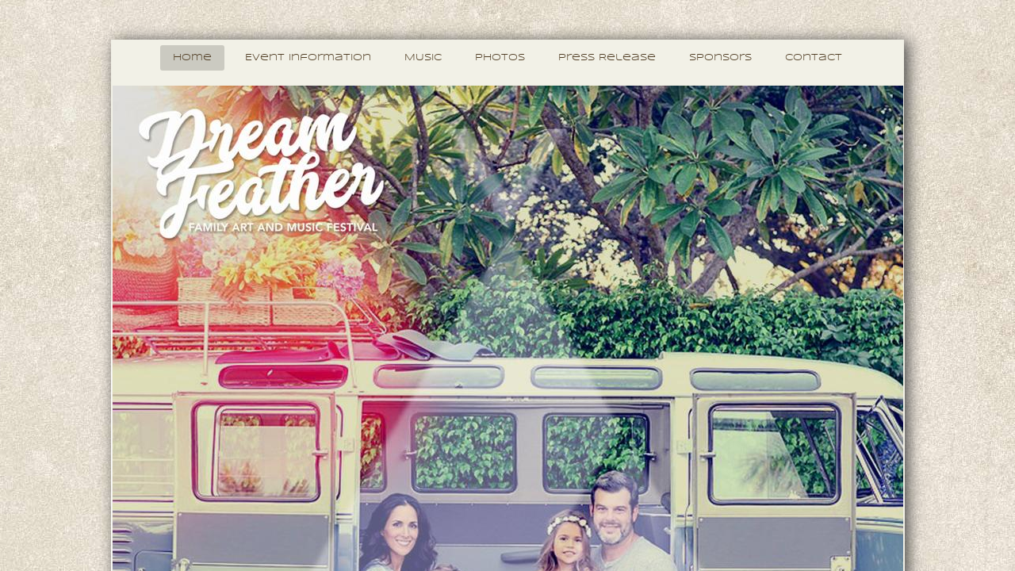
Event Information (308, 57)
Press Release (607, 57)
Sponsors (720, 57)
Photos (500, 57)
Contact (813, 57)
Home (192, 57)
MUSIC (423, 57)
